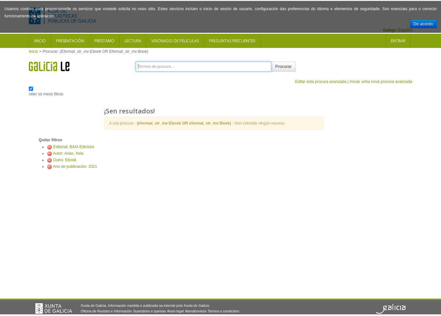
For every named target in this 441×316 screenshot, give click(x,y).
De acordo (423, 23)
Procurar (283, 66)
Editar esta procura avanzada (321, 81)
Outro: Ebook (64, 160)
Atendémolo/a (195, 311)
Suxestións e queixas (149, 311)
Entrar (398, 41)
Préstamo (104, 41)
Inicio (40, 41)
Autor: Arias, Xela (68, 153)
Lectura (133, 41)
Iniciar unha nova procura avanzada (381, 81)
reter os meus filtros (46, 94)
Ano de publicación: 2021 (75, 166)
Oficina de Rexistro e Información (106, 311)
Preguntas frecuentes (232, 41)
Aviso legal (175, 311)
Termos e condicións (223, 311)
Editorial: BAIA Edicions (73, 147)
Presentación (70, 41)
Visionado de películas (175, 41)
